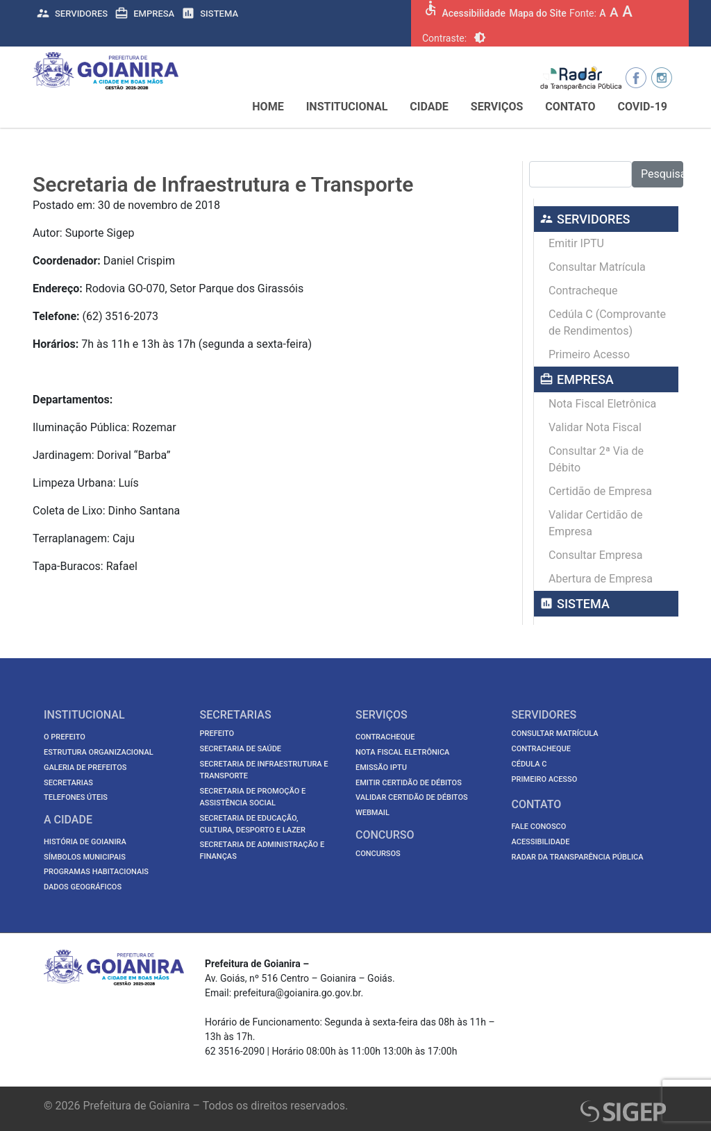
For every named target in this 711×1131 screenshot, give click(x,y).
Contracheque (583, 290)
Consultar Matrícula (597, 267)
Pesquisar (662, 174)
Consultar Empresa (596, 555)
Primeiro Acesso (589, 354)
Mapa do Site (537, 13)
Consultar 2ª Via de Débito (596, 459)
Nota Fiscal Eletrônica (602, 403)
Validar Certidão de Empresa (596, 523)
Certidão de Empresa (600, 491)
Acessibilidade (473, 13)
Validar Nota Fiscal (595, 427)
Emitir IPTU (576, 243)
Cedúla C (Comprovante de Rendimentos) (607, 322)
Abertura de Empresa (601, 578)
